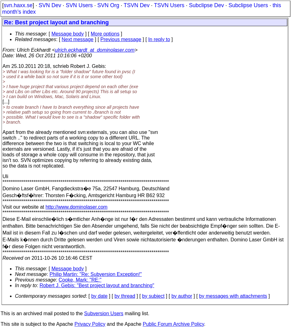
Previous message (120, 39)
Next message (77, 39)
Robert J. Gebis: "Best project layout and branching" (96, 285)
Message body (67, 33)
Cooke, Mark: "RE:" (80, 279)
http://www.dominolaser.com (76, 207)
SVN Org (108, 5)
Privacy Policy (89, 324)
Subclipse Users (248, 5)
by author (181, 296)
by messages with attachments (233, 296)
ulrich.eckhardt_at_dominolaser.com (94, 50)
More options (105, 33)
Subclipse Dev (206, 5)
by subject (153, 296)
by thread (124, 296)
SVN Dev (50, 5)
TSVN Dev (137, 5)
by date (99, 296)
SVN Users (79, 5)
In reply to (159, 39)
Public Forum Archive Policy (173, 324)
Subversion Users (103, 313)
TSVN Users (169, 5)
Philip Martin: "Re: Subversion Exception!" (95, 274)
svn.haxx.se (18, 5)
